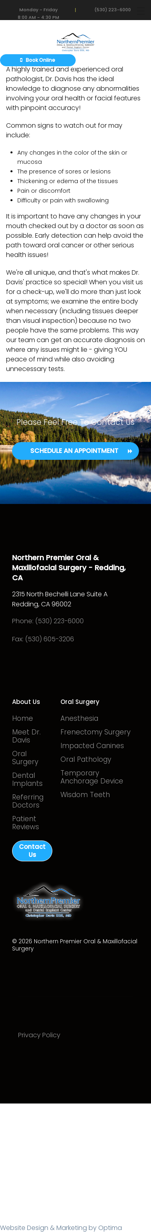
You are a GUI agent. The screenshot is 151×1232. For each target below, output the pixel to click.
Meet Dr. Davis (26, 736)
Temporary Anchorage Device (91, 777)
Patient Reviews (25, 823)
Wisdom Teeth (85, 795)
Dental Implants (27, 779)
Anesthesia (79, 718)
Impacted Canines (92, 746)
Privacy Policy (39, 1035)
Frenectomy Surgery (95, 732)
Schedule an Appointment (74, 450)
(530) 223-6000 (112, 9)
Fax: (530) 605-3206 (43, 639)
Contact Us (32, 850)
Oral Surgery (25, 758)
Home (22, 718)
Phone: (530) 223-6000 (48, 621)
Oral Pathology (85, 759)
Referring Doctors (27, 801)
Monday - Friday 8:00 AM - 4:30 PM (38, 11)
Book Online (37, 60)
